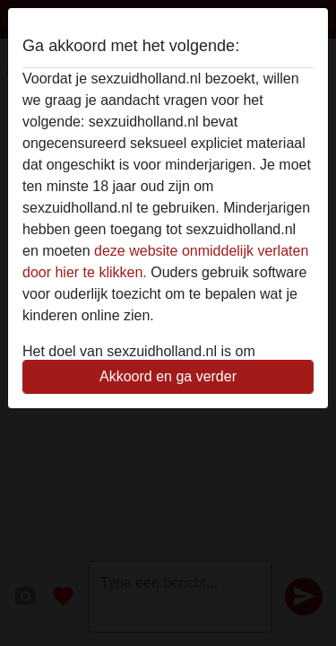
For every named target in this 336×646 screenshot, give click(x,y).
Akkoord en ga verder (168, 376)
